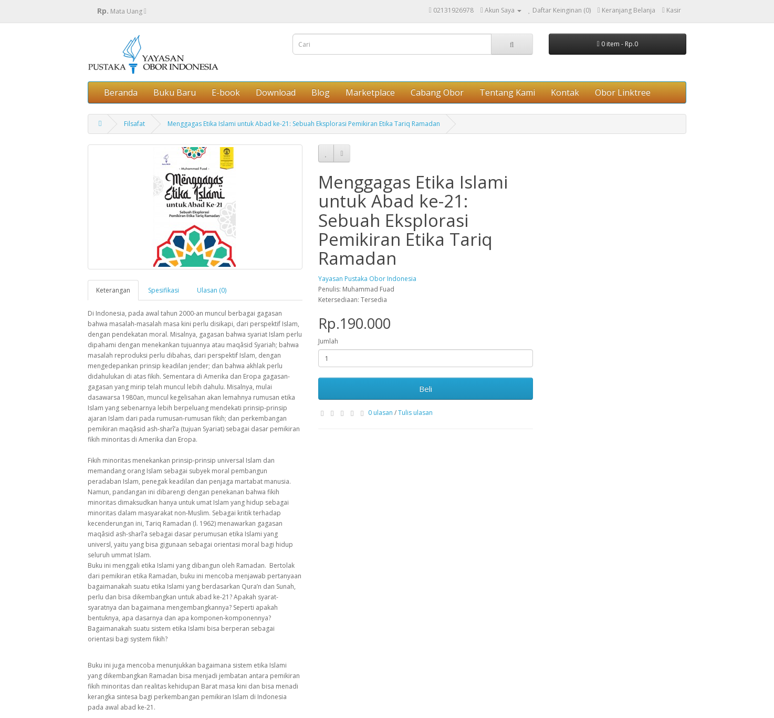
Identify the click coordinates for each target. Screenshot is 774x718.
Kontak (565, 92)
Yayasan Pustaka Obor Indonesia (367, 278)
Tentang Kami (507, 92)
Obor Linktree (623, 92)
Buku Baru (174, 92)
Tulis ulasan (415, 412)
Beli (425, 388)
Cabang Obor (437, 92)
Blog (320, 92)
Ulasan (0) (211, 290)
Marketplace (370, 92)
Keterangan (113, 290)
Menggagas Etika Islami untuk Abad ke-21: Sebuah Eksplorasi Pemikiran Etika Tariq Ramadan (304, 123)
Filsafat (134, 123)
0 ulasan (380, 412)
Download (276, 92)
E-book (226, 92)
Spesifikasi (163, 290)
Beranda (121, 92)
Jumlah (328, 341)
